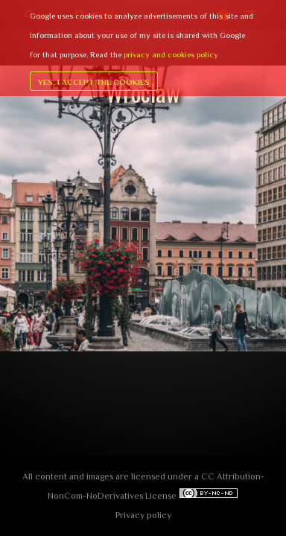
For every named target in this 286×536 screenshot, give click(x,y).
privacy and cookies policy (171, 54)
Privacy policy (143, 515)
